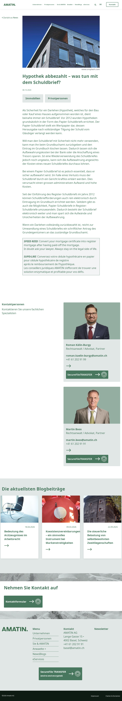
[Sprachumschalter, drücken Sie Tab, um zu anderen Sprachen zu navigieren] (100, 4)
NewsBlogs (78, 4)
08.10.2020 (26, 90)
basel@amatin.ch (74, 648)
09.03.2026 (71, 527)
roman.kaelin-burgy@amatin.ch (86, 355)
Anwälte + (70, 4)
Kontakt (112, 4)
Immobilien (33, 98)
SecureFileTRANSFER (79, 374)
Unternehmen (37, 4)
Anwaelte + (39, 649)
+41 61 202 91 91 (76, 443)
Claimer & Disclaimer (113, 696)
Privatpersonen (49, 4)
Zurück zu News (10, 17)
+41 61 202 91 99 (76, 359)
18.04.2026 (30, 527)
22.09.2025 (113, 527)
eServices (86, 4)
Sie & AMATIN (61, 4)
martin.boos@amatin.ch (81, 440)
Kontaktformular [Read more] (16, 601)
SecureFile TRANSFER (53, 673)
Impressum (95, 696)
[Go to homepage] (10, 4)
